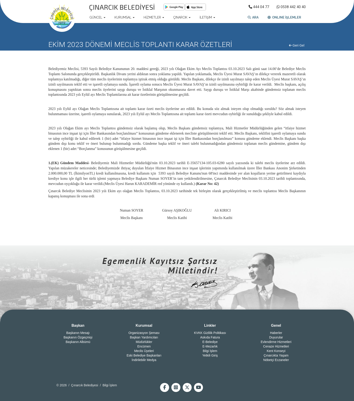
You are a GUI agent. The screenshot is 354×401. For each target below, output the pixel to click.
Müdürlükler (144, 342)
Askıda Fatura (210, 337)
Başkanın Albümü (78, 342)
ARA (253, 17)
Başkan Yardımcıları (144, 337)
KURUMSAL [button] (124, 17)
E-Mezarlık (210, 346)
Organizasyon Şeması (144, 333)
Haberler (276, 333)
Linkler (210, 325)
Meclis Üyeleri (144, 351)
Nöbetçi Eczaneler (276, 360)
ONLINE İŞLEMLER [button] (284, 17)
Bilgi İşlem (210, 351)
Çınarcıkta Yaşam (276, 355)
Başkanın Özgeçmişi (77, 337)
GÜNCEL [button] (97, 17)
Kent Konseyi (276, 351)
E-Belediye (210, 342)
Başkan (78, 325)
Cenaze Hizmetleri (276, 346)
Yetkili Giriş (210, 355)
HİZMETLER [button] (154, 17)
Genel (276, 325)
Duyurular (276, 337)
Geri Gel (296, 45)
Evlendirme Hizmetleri (276, 342)
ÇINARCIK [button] (182, 17)
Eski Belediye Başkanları (144, 355)
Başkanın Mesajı (78, 333)
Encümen (144, 346)
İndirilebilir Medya (144, 360)
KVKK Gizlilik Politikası (210, 333)
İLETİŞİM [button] (207, 17)
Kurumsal (144, 325)
